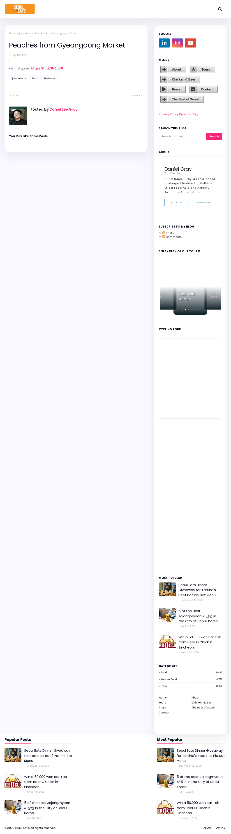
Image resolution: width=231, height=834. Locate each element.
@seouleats (25, 33)
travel (191, 686)
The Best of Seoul (185, 99)
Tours (205, 69)
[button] (182, 309)
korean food (191, 679)
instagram (50, 78)
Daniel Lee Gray (63, 109)
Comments (172, 237)
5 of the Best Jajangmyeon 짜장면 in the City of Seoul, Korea (198, 615)
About (176, 69)
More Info (204, 202)
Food (35, 78)
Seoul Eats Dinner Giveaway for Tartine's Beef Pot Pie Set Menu (197, 589)
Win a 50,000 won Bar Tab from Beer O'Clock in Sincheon (199, 642)
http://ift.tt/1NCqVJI (47, 68)
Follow (176, 202)
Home (12, 33)
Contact (207, 89)
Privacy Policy (168, 114)
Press (176, 89)
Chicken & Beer (183, 79)
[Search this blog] (182, 136)
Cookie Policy (188, 114)
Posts (168, 233)
